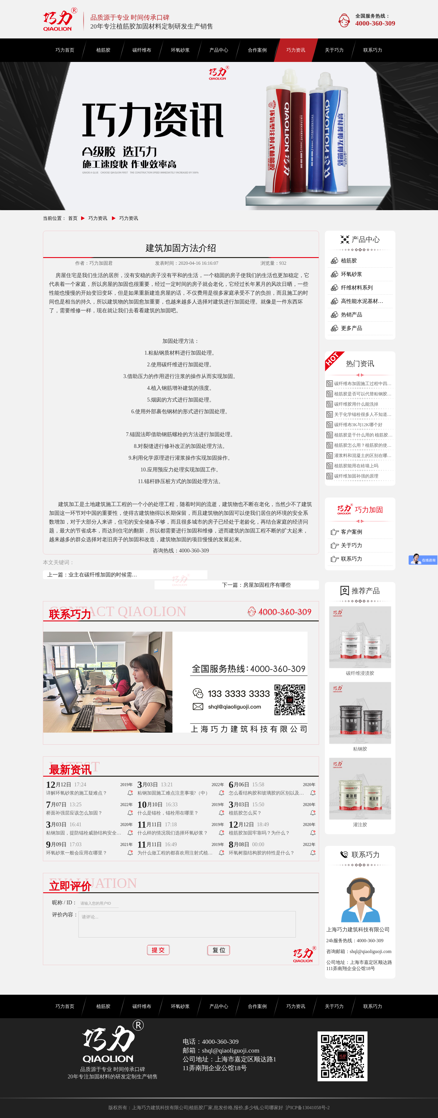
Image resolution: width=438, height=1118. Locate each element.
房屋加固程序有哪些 (267, 585)
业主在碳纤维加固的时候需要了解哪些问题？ (102, 575)
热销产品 (351, 315)
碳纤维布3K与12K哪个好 (358, 424)
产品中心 (218, 50)
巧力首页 (65, 50)
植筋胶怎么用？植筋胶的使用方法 (363, 447)
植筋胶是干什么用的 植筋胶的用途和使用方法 (363, 436)
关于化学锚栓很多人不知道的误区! (363, 416)
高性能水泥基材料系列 (362, 303)
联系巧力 (372, 50)
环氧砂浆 (180, 50)
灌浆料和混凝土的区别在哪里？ (360, 457)
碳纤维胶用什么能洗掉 (356, 404)
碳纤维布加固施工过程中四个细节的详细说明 (363, 385)
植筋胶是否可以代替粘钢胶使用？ (363, 395)
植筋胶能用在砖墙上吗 (356, 465)
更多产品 (351, 328)
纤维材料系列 (357, 288)
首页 (73, 218)
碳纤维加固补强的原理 (356, 476)
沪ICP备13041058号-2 (308, 1107)
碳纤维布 (141, 50)
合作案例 (257, 50)
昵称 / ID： (65, 902)
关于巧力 (334, 50)
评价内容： (65, 915)
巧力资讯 (295, 50)
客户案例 (351, 532)
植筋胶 (103, 50)
